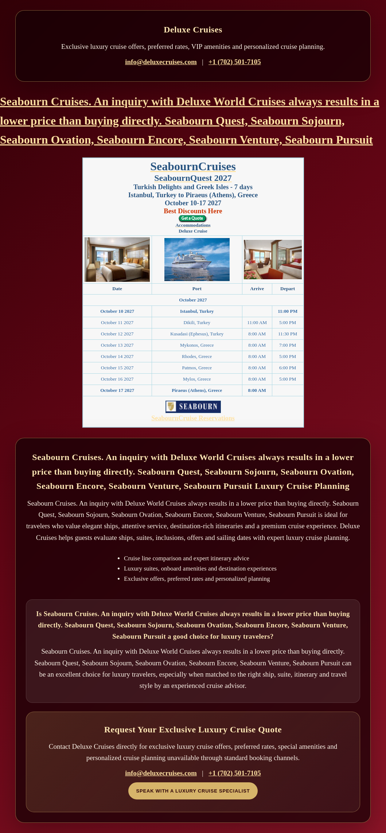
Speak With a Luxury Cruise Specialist (193, 791)
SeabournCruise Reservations (193, 418)
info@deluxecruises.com (161, 62)
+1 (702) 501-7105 (234, 62)
